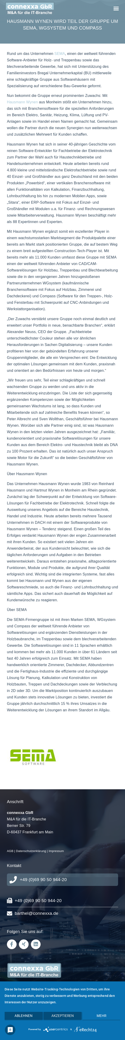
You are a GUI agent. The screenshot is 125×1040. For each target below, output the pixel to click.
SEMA (59, 54)
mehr (101, 1016)
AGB (10, 851)
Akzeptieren (62, 1016)
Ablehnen (24, 1016)
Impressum (56, 851)
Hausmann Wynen (22, 102)
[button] (116, 8)
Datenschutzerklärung (31, 851)
